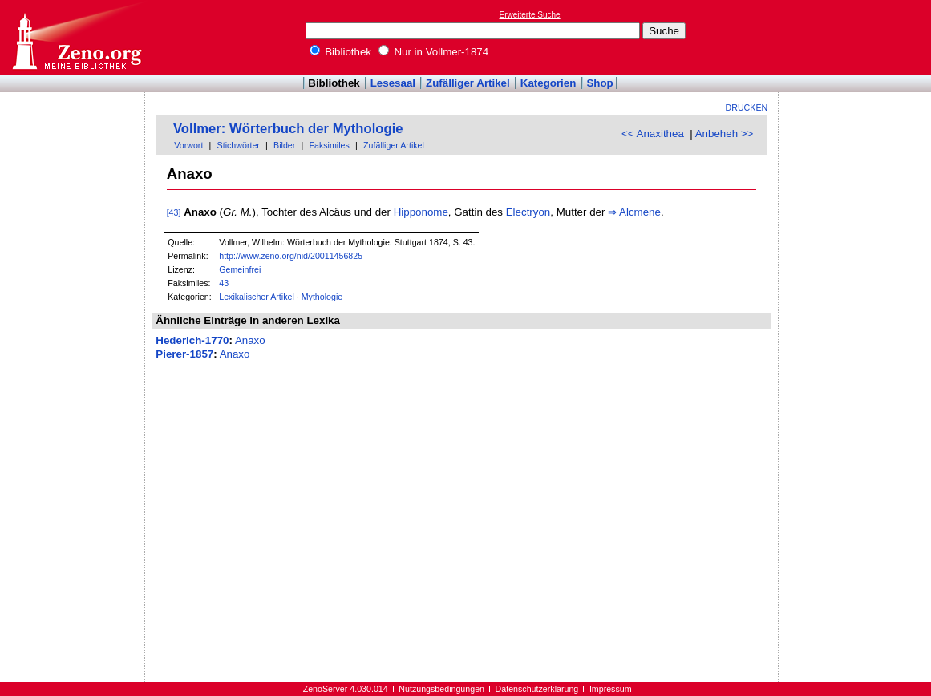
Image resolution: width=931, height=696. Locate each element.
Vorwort (188, 145)
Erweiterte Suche (530, 14)
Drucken (747, 107)
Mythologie (322, 296)
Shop (599, 83)
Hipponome (421, 212)
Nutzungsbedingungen (441, 689)
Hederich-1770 (192, 340)
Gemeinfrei (240, 269)
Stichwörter (238, 145)
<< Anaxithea (652, 133)
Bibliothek (341, 52)
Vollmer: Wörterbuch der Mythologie (288, 128)
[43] (174, 212)
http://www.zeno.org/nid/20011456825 (290, 256)
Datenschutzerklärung (537, 689)
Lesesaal (392, 83)
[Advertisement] (857, 37)
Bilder (284, 145)
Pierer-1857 (184, 354)
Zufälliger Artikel (468, 83)
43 (224, 283)
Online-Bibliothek (76, 37)
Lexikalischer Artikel (256, 296)
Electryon (528, 212)
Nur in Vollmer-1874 (433, 52)
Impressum (610, 689)
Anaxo (250, 340)
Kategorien (548, 83)
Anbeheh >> (724, 133)
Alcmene (640, 212)
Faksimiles (330, 145)
